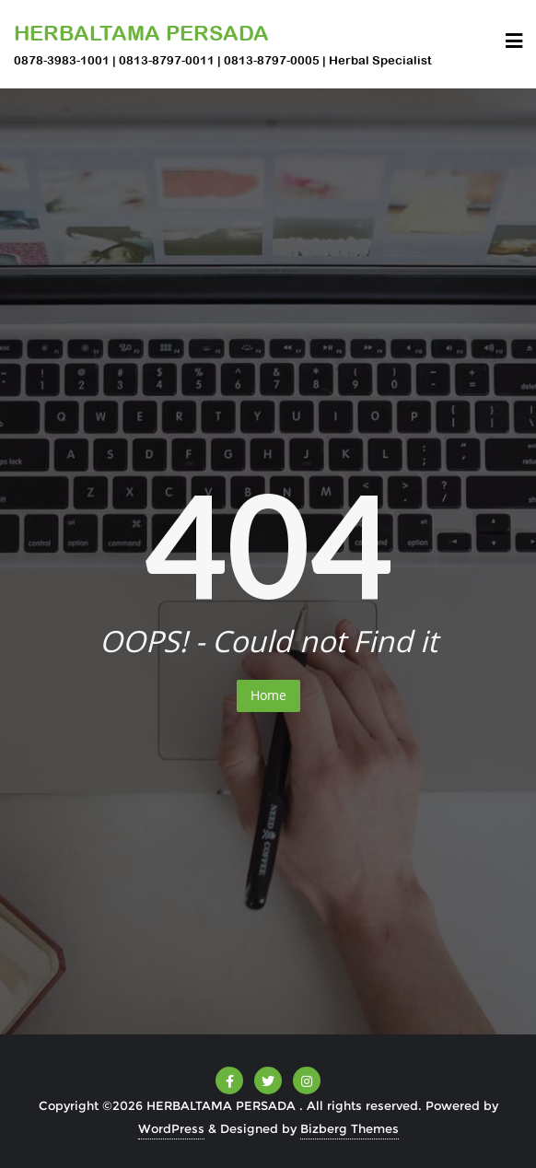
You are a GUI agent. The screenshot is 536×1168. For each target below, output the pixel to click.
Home (268, 695)
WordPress (171, 1128)
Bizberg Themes (349, 1128)
